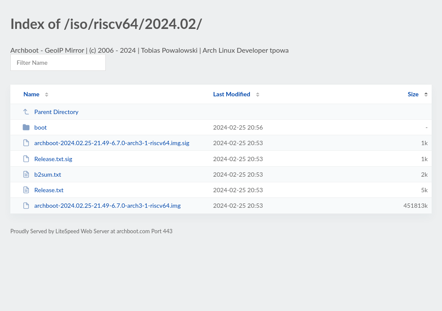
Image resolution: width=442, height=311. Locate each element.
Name (31, 94)
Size (413, 94)
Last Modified (231, 94)
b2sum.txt (41, 174)
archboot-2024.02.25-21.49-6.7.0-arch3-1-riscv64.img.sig (105, 142)
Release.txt (42, 190)
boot (34, 127)
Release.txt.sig (47, 158)
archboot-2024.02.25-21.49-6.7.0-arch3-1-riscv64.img (101, 205)
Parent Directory (50, 111)
